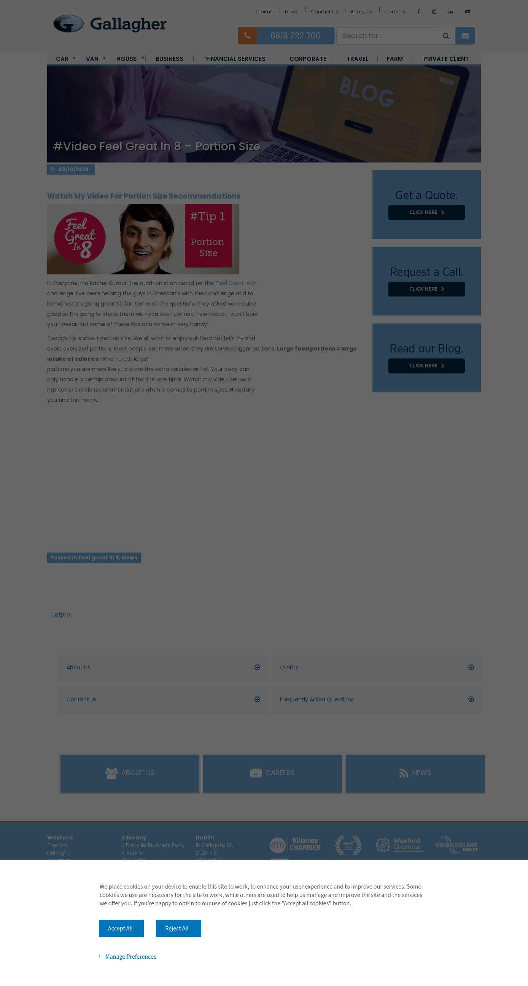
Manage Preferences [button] (130, 956)
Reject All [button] (176, 928)
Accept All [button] (120, 928)
